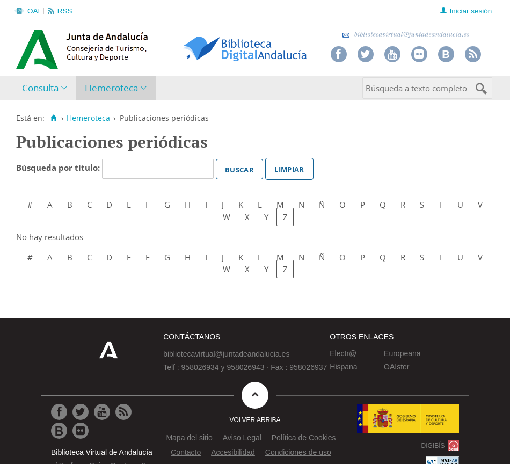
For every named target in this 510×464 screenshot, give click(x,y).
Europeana (402, 353)
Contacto (186, 452)
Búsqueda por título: (59, 168)
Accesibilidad (233, 452)
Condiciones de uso (298, 452)
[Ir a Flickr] (80, 431)
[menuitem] (47, 88)
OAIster (396, 367)
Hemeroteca (111, 88)
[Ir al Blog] (59, 431)
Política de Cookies (304, 437)
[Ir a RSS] (123, 412)
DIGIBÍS (433, 446)
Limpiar (289, 168)
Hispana (343, 367)
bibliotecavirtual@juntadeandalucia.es (405, 34)
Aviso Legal (242, 437)
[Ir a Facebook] (59, 412)
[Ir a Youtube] (102, 412)
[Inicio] (53, 118)
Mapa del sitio (189, 437)
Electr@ (343, 353)
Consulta (40, 88)
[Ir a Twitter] (80, 412)
